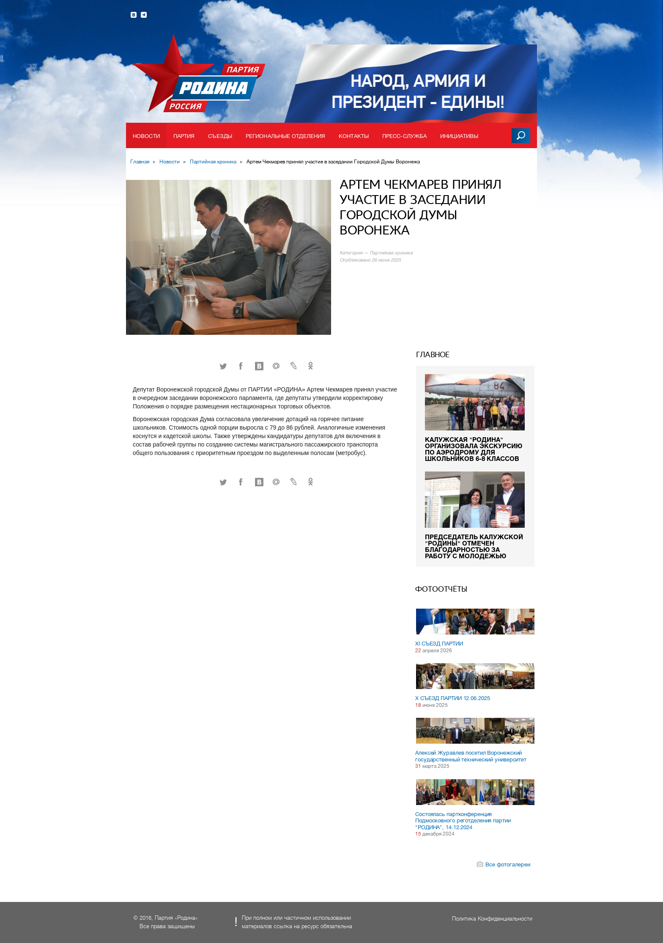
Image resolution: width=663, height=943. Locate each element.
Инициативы (459, 136)
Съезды (220, 136)
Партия (184, 136)
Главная (139, 162)
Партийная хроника (213, 162)
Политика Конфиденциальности (492, 918)
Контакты (354, 136)
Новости (146, 136)
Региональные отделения (285, 136)
